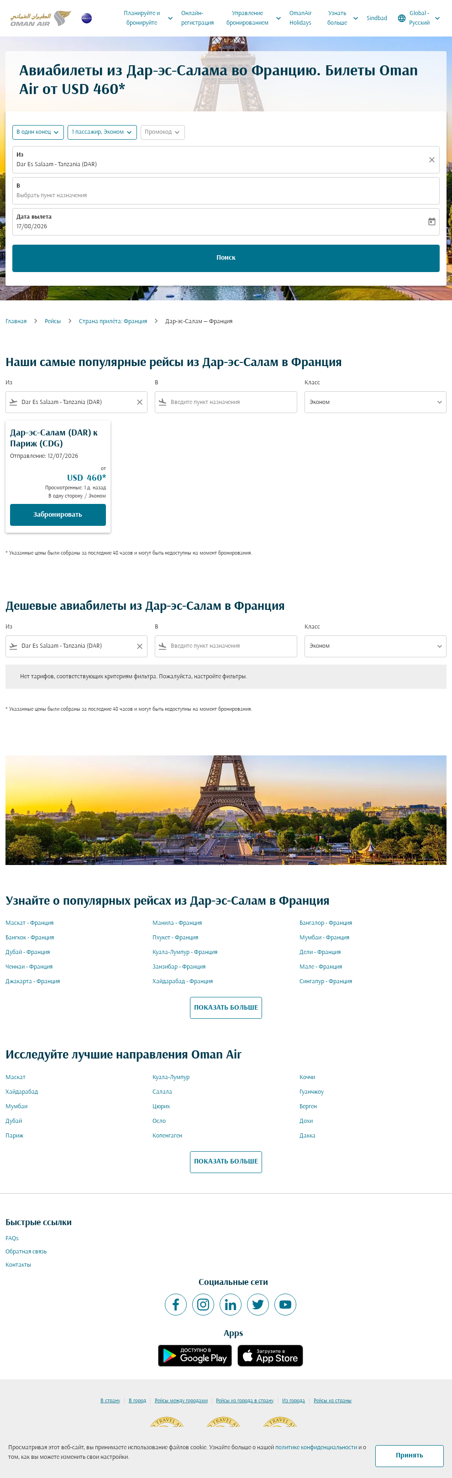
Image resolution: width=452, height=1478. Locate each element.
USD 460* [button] (93, 90)
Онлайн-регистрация (197, 18)
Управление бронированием (255, 18)
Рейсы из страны (333, 1401)
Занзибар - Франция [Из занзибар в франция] (178, 967)
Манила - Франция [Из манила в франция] (177, 923)
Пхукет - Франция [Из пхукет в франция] (175, 937)
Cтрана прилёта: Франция (113, 321)
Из (19, 155)
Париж (14, 1135)
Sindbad (377, 18)
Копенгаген (167, 1135)
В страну (110, 1401)
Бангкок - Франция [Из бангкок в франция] (29, 937)
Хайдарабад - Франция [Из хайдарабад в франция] (182, 981)
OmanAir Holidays (300, 18)
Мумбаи (16, 1106)
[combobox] (76, 402)
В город (137, 1401)
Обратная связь (26, 1251)
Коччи (307, 1077)
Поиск (226, 258)
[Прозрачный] (433, 160)
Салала (162, 1092)
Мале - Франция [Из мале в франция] (321, 967)
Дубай (13, 1121)
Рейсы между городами (181, 1401)
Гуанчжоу (312, 1092)
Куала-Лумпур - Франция (184, 952)
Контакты (18, 1265)
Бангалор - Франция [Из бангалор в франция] (326, 923)
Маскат (15, 1077)
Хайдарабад (21, 1092)
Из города (293, 1401)
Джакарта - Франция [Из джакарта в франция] (32, 981)
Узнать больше (345, 18)
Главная (15, 321)
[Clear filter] (139, 402)
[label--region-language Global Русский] (419, 18)
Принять (409, 1455)
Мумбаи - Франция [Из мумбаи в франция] (324, 937)
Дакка (307, 1135)
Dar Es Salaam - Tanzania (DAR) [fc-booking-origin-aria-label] (56, 164)
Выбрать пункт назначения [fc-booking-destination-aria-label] (51, 195)
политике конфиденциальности (316, 1447)
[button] (102, 132)
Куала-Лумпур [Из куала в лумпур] (170, 1077)
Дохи (306, 1121)
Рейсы (53, 321)
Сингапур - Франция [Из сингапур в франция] (326, 981)
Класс (312, 382)
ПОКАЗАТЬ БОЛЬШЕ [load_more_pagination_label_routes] (226, 1008)
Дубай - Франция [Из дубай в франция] (27, 952)
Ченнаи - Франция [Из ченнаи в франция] (29, 967)
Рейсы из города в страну (244, 1401)
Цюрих (161, 1106)
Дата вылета (34, 217)
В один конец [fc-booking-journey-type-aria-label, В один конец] (33, 132)
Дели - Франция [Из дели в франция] (320, 952)
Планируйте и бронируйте (151, 18)
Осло (159, 1121)
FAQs (12, 1238)
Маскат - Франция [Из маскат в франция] (29, 923)
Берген (308, 1106)
